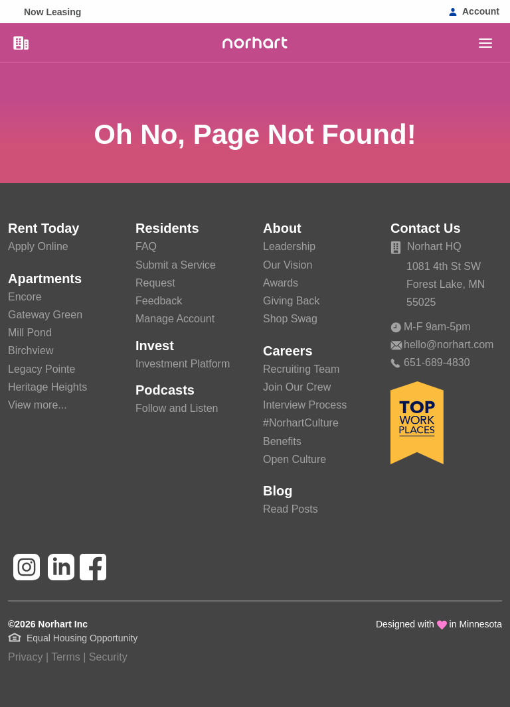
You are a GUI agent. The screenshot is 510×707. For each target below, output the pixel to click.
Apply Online (38, 246)
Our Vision (287, 265)
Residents (167, 228)
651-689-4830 (430, 362)
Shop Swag (290, 318)
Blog (277, 490)
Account (480, 11)
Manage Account (174, 318)
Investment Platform (182, 363)
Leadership (289, 246)
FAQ (146, 246)
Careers (288, 351)
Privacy (25, 657)
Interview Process (305, 405)
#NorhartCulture (301, 422)
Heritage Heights (47, 387)
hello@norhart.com (441, 344)
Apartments (45, 278)
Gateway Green (45, 314)
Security (108, 657)
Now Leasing (52, 12)
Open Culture (294, 459)
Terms (65, 657)
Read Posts (290, 509)
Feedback (158, 300)
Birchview (30, 350)
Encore (25, 296)
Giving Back (291, 300)
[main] (485, 43)
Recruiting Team (301, 369)
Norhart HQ (426, 246)
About (282, 228)
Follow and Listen (176, 408)
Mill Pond (30, 332)
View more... (37, 405)
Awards (280, 283)
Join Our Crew (297, 387)
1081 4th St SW (443, 266)
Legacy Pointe (41, 369)
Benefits (282, 441)
